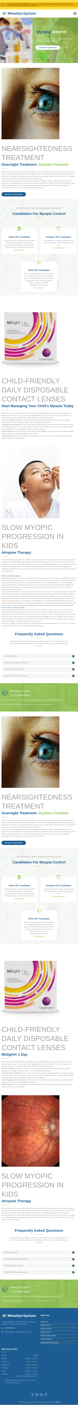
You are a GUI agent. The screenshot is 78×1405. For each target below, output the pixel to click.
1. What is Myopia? (11, 656)
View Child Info (39, 288)
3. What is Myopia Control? (13, 669)
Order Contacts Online (48, 1335)
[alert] (39, 4)
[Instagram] (46, 1395)
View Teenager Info (58, 248)
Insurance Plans (46, 1329)
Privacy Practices (46, 1339)
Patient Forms (45, 1325)
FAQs (67, 47)
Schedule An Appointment (48, 47)
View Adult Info (19, 250)
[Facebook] (32, 1395)
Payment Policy (46, 1332)
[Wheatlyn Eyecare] (19, 13)
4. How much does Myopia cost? (16, 676)
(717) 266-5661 (9, 1328)
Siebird (57, 1402)
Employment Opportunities (50, 1342)
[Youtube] (41, 1395)
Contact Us (44, 1322)
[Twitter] (37, 1395)
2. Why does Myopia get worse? (16, 662)
